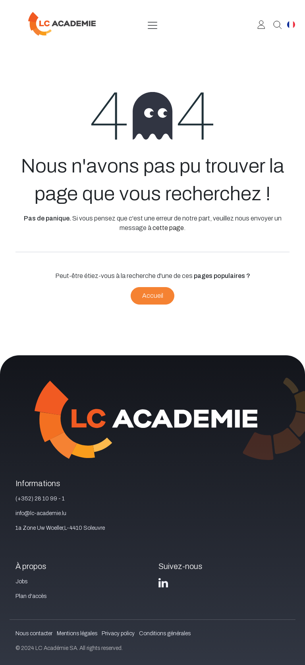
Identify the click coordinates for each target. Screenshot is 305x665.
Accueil (152, 295)
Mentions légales (77, 633)
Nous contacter (33, 633)
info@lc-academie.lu (40, 513)
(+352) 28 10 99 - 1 (40, 499)
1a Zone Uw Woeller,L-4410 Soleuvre (60, 528)
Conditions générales (165, 633)
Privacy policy (118, 633)
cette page (168, 227)
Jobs (21, 582)
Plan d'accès (30, 596)
